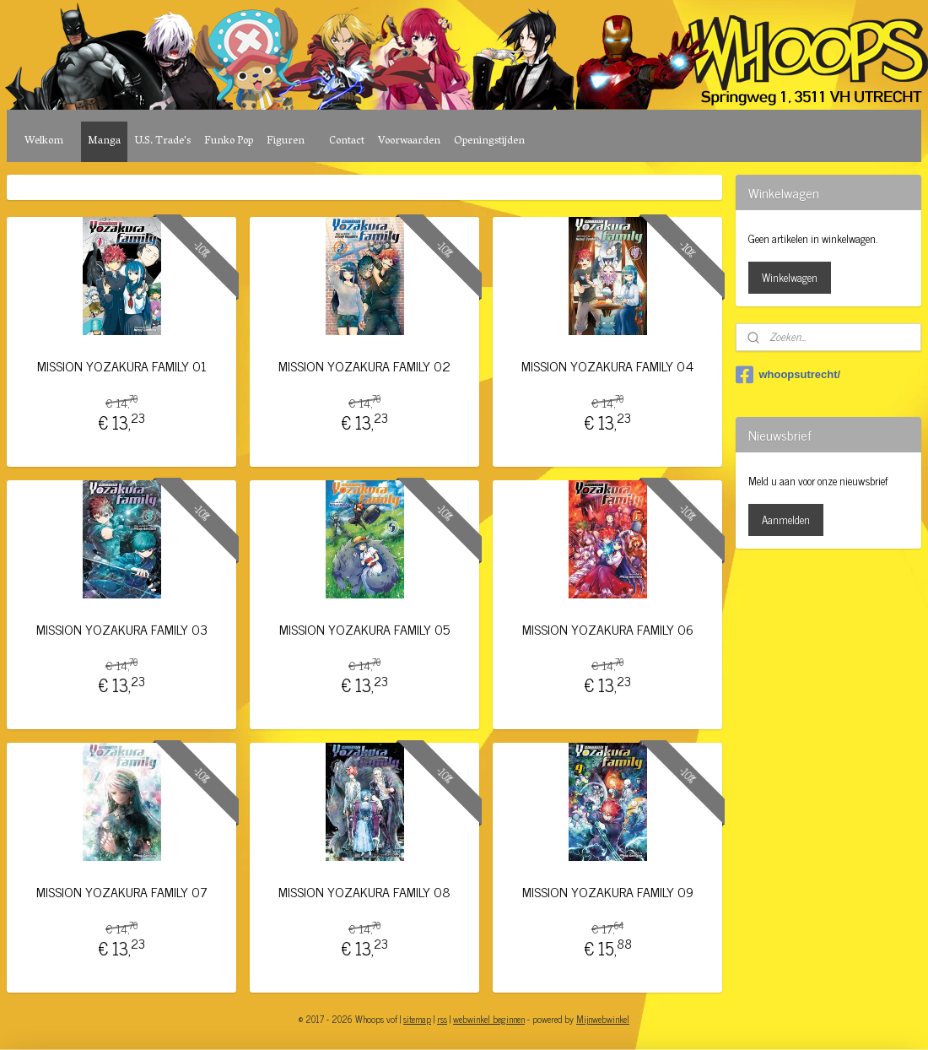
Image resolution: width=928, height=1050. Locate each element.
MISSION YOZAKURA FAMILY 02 (364, 365)
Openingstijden (489, 141)
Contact (346, 141)
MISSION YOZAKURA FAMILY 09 (607, 891)
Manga (104, 141)
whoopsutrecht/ (788, 375)
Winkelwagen (789, 277)
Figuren (286, 141)
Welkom (43, 141)
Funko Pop (228, 141)
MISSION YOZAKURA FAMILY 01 (122, 365)
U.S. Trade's (162, 141)
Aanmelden (786, 519)
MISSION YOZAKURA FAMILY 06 (607, 629)
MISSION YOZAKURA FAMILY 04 (607, 365)
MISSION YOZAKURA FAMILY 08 (364, 891)
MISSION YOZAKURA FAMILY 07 (122, 891)
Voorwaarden (409, 141)
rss (442, 1018)
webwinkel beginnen (489, 1018)
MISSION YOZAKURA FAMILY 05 (364, 629)
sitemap (417, 1018)
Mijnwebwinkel (602, 1018)
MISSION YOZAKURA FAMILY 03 (122, 629)
